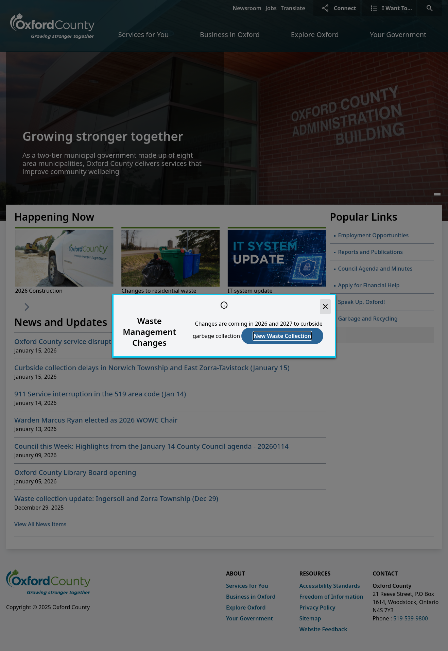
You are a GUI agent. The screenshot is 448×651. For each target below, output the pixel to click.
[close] (325, 306)
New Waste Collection (282, 336)
